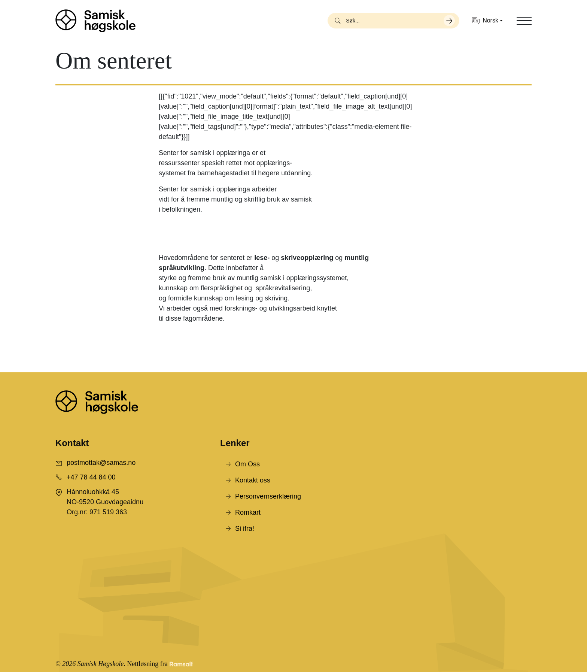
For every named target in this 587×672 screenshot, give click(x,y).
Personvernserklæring (268, 496)
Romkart (248, 512)
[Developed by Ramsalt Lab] (181, 664)
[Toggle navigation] (524, 20)
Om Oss (247, 464)
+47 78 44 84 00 (91, 477)
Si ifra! (244, 528)
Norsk (485, 21)
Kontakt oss (252, 480)
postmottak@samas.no (101, 462)
